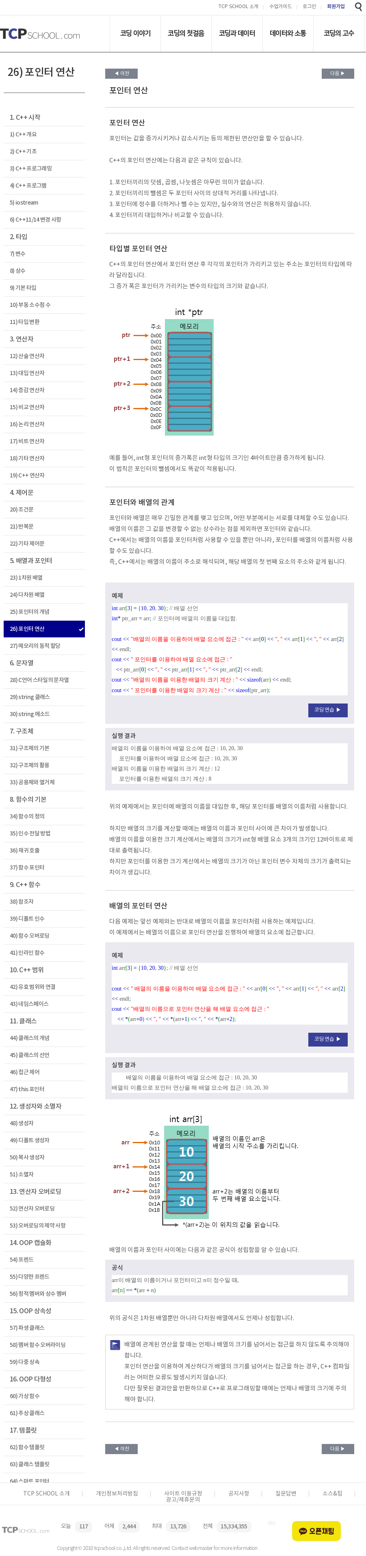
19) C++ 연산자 (27, 475)
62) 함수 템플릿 (27, 1447)
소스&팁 (332, 1494)
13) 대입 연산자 (27, 373)
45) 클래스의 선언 (30, 1055)
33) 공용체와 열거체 (32, 782)
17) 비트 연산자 (27, 441)
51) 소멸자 (21, 1174)
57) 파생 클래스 (27, 1328)
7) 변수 (18, 253)
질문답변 (286, 1494)
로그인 (309, 7)
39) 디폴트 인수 (27, 918)
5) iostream (24, 202)
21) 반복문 (21, 526)
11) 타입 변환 (24, 322)
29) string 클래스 (30, 697)
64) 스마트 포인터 (30, 1481)
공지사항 (238, 1494)
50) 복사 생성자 (27, 1157)
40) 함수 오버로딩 (30, 935)
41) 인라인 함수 (27, 953)
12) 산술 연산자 (27, 356)
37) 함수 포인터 (27, 867)
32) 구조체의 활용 (30, 765)
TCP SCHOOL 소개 (238, 7)
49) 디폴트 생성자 (30, 1140)
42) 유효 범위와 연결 (32, 987)
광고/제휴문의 (183, 1500)
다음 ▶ (337, 73)
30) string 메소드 (30, 714)
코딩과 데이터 (237, 33)
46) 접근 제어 (24, 1072)
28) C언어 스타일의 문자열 (39, 680)
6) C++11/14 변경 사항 (35, 219)
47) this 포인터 (27, 1089)
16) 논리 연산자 (27, 424)
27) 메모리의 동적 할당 (35, 646)
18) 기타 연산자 (27, 458)
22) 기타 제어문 (27, 543)
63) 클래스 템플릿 (30, 1464)
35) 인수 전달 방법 (30, 833)
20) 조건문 (21, 509)
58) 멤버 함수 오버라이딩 (37, 1345)
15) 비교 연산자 (27, 407)
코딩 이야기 (135, 33)
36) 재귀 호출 (24, 850)
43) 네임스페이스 (29, 1004)
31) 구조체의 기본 (30, 748)
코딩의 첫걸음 (186, 33)
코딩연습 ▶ (328, 710)
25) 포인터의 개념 (30, 612)
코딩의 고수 (339, 33)
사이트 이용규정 (183, 1494)
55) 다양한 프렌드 (30, 1276)
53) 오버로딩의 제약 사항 (37, 1225)
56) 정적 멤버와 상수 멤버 (38, 1294)
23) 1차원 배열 (26, 577)
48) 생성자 (21, 1123)
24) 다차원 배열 (27, 594)
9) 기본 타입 (23, 288)
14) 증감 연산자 (27, 390)
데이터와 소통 (288, 33)
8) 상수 (18, 271)
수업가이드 (280, 7)
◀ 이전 (121, 73)
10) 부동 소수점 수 (30, 305)
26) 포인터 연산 (27, 629)
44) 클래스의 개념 (30, 1038)
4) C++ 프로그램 (28, 185)
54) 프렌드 (21, 1259)
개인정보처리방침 (117, 1494)
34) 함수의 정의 (27, 816)
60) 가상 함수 (24, 1396)
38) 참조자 (21, 901)
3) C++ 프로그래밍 (31, 168)
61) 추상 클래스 (27, 1413)
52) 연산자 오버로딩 (32, 1208)
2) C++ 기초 (23, 151)
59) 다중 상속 (24, 1362)
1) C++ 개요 (23, 134)
